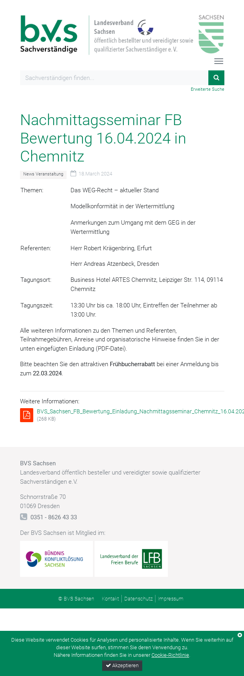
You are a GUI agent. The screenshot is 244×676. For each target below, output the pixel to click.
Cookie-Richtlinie (170, 655)
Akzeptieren (122, 665)
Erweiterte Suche (207, 89)
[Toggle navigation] (218, 61)
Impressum (171, 599)
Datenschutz (138, 599)
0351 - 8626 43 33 (53, 517)
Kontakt (110, 599)
